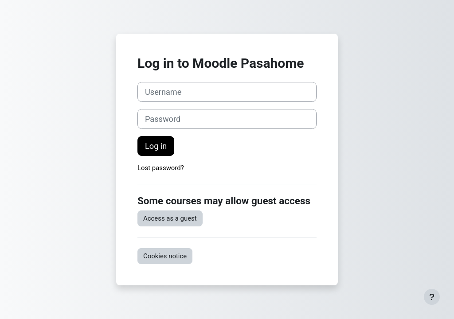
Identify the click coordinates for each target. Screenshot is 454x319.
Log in (156, 146)
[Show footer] (432, 297)
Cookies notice (165, 256)
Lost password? (160, 168)
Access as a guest (170, 218)
